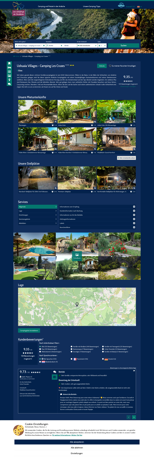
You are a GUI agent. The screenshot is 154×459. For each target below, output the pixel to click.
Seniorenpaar (83, 349)
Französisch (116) (82, 359)
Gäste (99, 42)
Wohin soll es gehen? (20, 42)
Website (102, 66)
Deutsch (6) (112, 359)
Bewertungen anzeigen (128, 86)
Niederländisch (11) (51, 362)
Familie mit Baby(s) (116, 352)
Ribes (19, 70)
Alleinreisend (51, 352)
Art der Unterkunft (82, 42)
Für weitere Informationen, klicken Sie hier (67, 435)
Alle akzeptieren (77, 442)
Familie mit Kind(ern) (86, 346)
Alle (49, 346)
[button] (77, 304)
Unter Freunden (115, 349)
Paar (49, 349)
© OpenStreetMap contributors (125, 325)
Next (134, 417)
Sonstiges (82, 352)
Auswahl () (130, 6)
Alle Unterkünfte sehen (126, 158)
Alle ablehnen (77, 447)
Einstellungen (77, 453)
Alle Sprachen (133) (50, 359)
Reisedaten (49, 42)
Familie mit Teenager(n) (118, 346)
